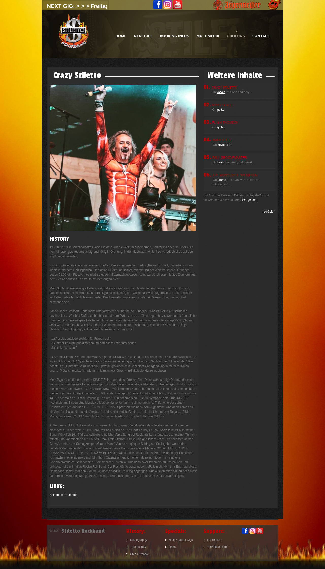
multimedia (207, 35)
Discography (138, 540)
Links (172, 547)
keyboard (224, 145)
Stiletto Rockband (73, 34)
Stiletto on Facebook (63, 495)
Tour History (138, 547)
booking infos (174, 35)
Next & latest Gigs (181, 540)
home (120, 35)
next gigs (143, 35)
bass (220, 162)
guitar (221, 110)
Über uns (236, 35)
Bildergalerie (248, 200)
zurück (268, 211)
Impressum (214, 540)
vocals (221, 92)
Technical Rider (217, 547)
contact (260, 35)
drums (222, 180)
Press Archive (139, 554)
